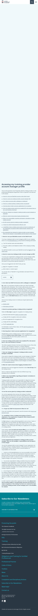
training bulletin (5, 406)
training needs (16, 404)
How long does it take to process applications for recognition (17, 206)
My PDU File (4, 550)
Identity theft (6, 304)
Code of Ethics (6, 565)
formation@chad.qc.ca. (9, 362)
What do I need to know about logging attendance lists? (16, 216)
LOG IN (4, 277)
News (3, 572)
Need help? (5, 587)
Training (5, 541)
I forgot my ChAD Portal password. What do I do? (14, 224)
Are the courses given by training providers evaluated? (16, 222)
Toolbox (4, 569)
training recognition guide (21, 314)
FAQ (3, 537)
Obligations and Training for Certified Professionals (14, 557)
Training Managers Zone (8, 553)
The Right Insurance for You (8, 529)
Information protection (8, 306)
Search (32, 2)
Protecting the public (9, 523)
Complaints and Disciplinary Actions (14, 579)
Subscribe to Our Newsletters (12, 583)
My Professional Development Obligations (12, 547)
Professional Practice (9, 562)
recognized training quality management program (23, 398)
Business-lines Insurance (8, 531)
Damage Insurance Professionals (10, 534)
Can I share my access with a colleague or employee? (15, 201)
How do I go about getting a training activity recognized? (16, 203)
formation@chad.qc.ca (13, 240)
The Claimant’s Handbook (8, 526)
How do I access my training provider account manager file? (17, 198)
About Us (5, 576)
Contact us (5, 590)
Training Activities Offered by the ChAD (11, 544)
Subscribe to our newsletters (10, 509)
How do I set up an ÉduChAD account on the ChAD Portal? (16, 196)
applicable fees (10, 324)
